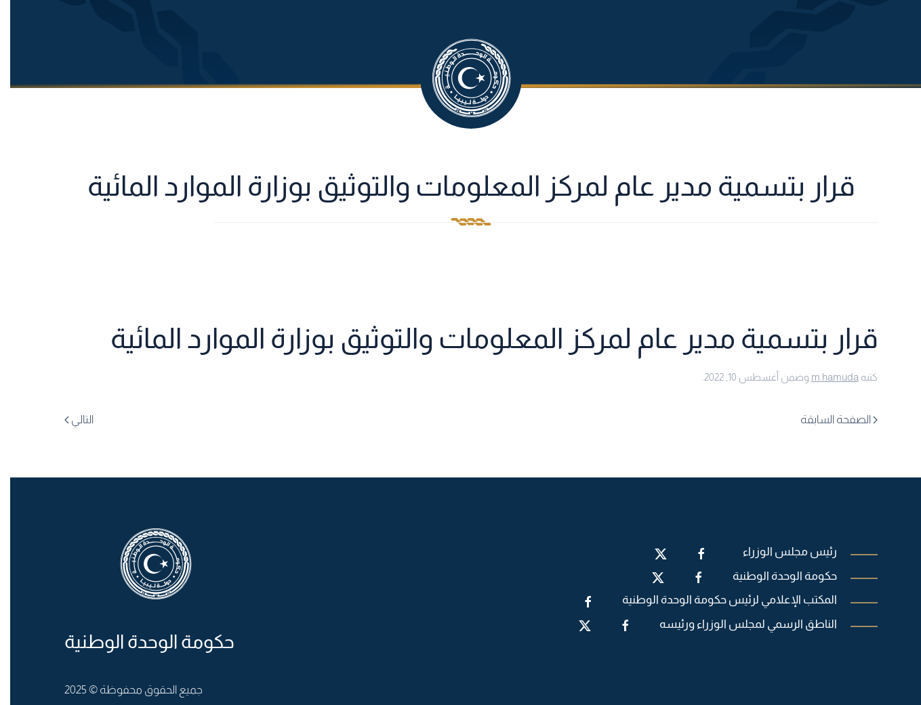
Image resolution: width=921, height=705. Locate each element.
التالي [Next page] (68, 419)
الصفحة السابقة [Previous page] (828, 419)
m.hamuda (824, 377)
